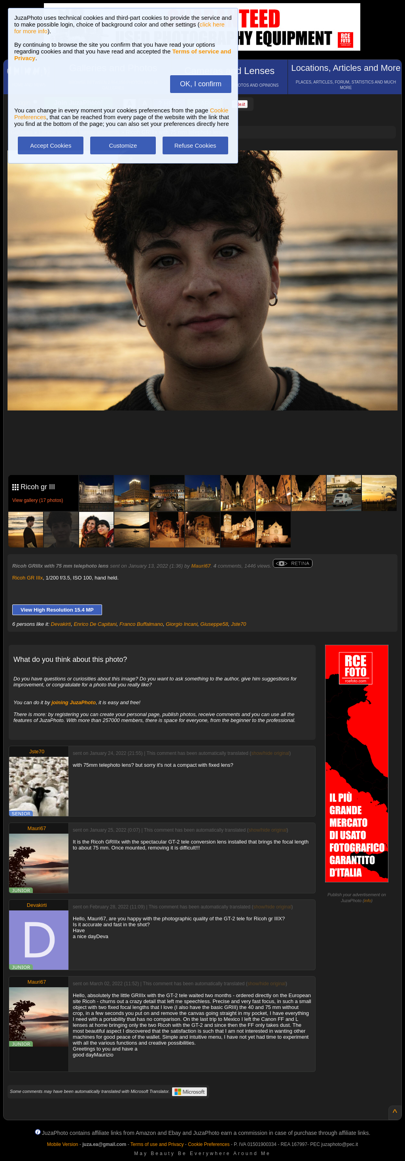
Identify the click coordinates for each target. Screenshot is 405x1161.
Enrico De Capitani (95, 624)
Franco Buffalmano (141, 624)
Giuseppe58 (214, 624)
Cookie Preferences (208, 1144)
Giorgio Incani (181, 624)
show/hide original (270, 753)
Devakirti (61, 624)
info (367, 900)
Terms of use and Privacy (157, 1144)
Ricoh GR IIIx (27, 578)
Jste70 (238, 624)
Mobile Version (62, 1144)
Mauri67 (200, 566)
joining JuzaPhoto (73, 702)
